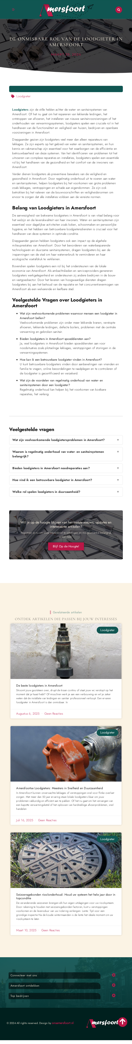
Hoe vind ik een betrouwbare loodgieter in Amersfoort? (65, 480)
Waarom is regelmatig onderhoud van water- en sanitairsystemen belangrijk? (65, 454)
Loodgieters (20, 109)
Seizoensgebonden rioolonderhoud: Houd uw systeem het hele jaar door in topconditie (65, 896)
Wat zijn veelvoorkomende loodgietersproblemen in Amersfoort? (65, 440)
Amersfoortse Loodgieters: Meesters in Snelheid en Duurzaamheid (59, 788)
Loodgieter (23, 96)
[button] (118, 9)
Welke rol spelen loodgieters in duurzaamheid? (65, 492)
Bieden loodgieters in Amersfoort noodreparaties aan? (65, 468)
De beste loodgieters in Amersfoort (39, 685)
